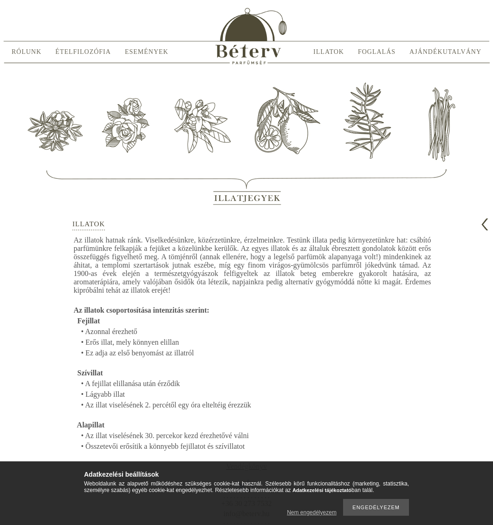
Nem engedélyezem (312, 512)
